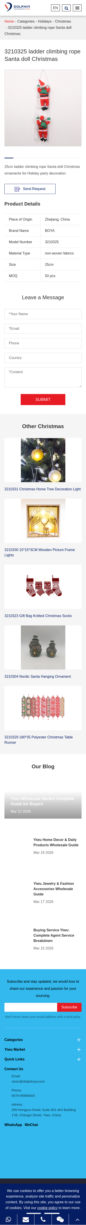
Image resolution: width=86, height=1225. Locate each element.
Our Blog (43, 766)
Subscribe (69, 1007)
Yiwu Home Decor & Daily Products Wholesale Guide (56, 842)
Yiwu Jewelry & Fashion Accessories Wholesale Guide (54, 889)
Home (9, 21)
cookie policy (47, 1208)
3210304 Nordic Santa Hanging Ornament (37, 676)
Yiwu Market (43, 1049)
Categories (25, 21)
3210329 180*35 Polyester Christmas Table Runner (38, 739)
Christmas (63, 21)
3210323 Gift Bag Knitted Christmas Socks (38, 616)
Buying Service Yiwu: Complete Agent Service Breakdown (54, 935)
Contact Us (13, 1069)
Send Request (30, 189)
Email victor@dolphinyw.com (28, 1078)
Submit (42, 399)
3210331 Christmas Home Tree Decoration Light (42, 489)
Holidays (45, 21)
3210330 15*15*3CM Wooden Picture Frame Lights (39, 552)
